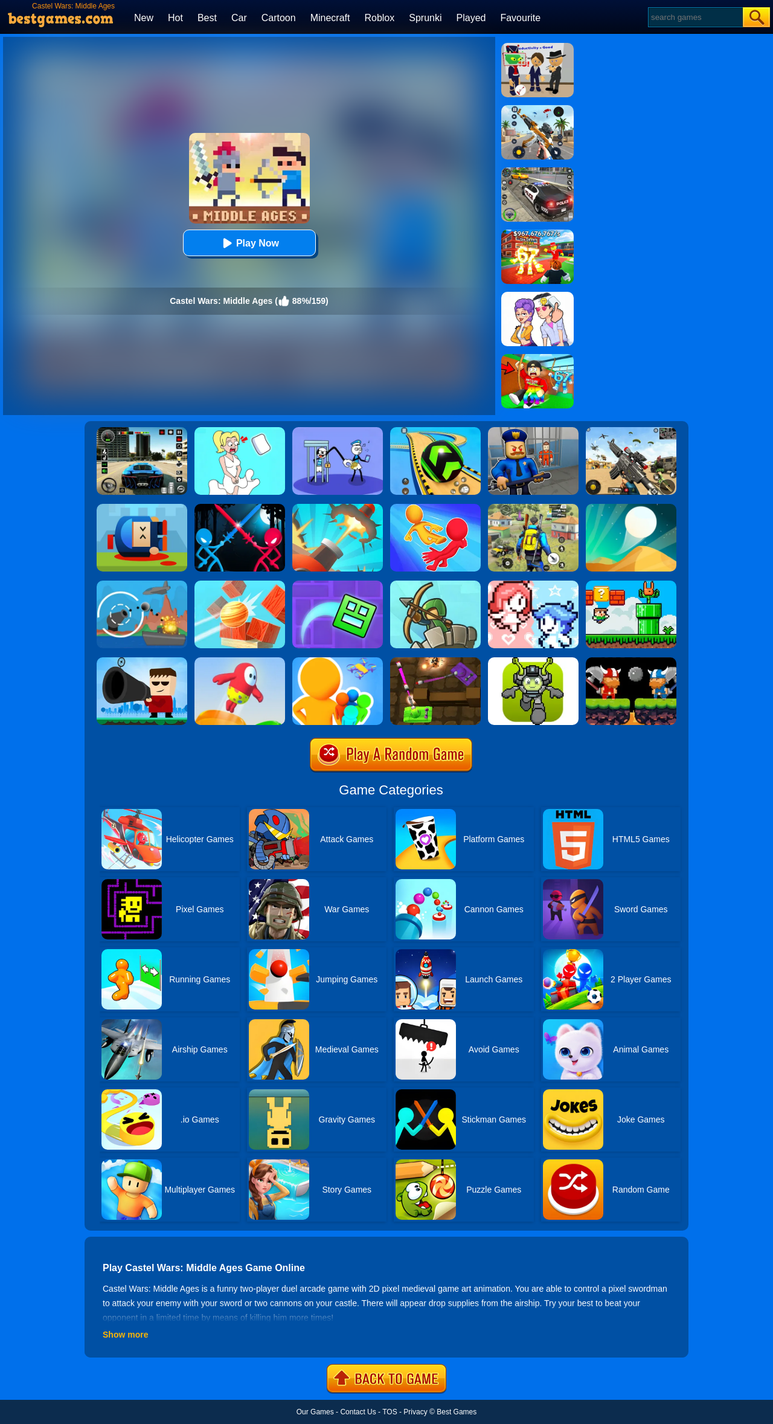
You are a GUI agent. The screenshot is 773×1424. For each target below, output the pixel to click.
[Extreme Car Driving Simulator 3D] (142, 431)
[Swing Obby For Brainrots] (537, 358)
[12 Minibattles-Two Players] (631, 661)
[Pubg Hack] (533, 508)
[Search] (695, 17)
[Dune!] (631, 508)
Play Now (249, 243)
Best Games (456, 1412)
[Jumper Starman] (533, 661)
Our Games (315, 1412)
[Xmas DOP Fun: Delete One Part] (239, 431)
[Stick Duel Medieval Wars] (239, 508)
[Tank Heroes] (435, 661)
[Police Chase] (537, 171)
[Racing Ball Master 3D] (435, 431)
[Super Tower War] (435, 585)
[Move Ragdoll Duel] (435, 508)
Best (207, 18)
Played (471, 18)
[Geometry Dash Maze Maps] (337, 585)
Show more (125, 1334)
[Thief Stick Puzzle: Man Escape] (337, 431)
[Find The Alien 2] (537, 47)
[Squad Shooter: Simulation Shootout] (631, 431)
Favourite (520, 18)
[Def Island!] (142, 585)
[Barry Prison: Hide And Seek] (533, 431)
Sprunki (425, 18)
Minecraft (330, 18)
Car (239, 18)
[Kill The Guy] (142, 661)
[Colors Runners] (337, 661)
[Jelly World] (239, 661)
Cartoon (278, 18)
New (143, 18)
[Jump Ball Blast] (337, 508)
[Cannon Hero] (142, 508)
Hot (175, 18)
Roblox (379, 18)
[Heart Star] (533, 585)
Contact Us (358, 1412)
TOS (389, 1412)
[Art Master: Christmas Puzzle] (537, 296)
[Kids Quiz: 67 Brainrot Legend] (537, 234)
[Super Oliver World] (631, 585)
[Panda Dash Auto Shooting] (537, 109)
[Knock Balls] (239, 585)
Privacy (415, 1412)
